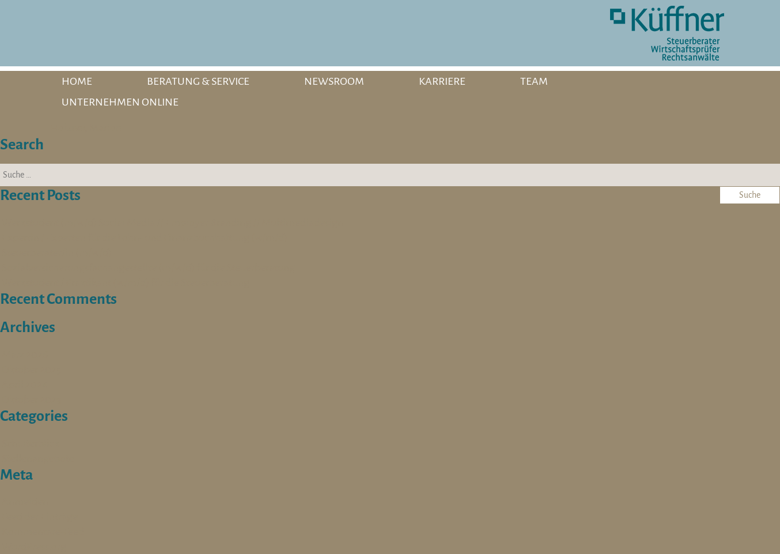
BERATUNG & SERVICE (198, 81)
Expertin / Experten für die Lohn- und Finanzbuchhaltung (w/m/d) (144, 237)
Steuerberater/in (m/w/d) (57, 252)
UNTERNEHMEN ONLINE (120, 102)
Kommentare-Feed (43, 531)
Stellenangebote (38, 458)
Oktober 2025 (31, 369)
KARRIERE (442, 81)
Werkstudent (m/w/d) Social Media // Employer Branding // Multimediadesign (172, 222)
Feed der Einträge (40, 516)
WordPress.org (34, 546)
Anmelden (25, 501)
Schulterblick (30, 443)
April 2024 (25, 384)
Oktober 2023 (31, 399)
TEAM (534, 81)
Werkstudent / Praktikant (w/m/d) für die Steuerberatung (125, 282)
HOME (77, 81)
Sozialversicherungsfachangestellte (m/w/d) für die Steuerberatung (148, 267)
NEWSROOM (334, 81)
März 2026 (25, 354)
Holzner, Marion (86, 128)
